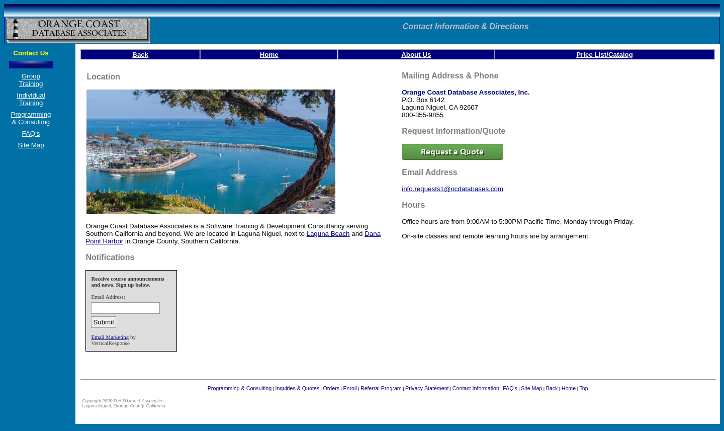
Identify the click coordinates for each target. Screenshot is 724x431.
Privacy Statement (426, 388)
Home (269, 54)
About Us (416, 54)
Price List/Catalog (604, 54)
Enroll (349, 388)
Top (583, 388)
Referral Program (381, 388)
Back (140, 54)
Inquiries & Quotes (297, 388)
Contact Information (475, 388)
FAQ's (31, 133)
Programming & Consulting (31, 118)
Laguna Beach (328, 233)
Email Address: (108, 297)
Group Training (31, 80)
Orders (331, 388)
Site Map (31, 145)
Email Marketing (110, 337)
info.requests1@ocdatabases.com (452, 189)
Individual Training (31, 99)
